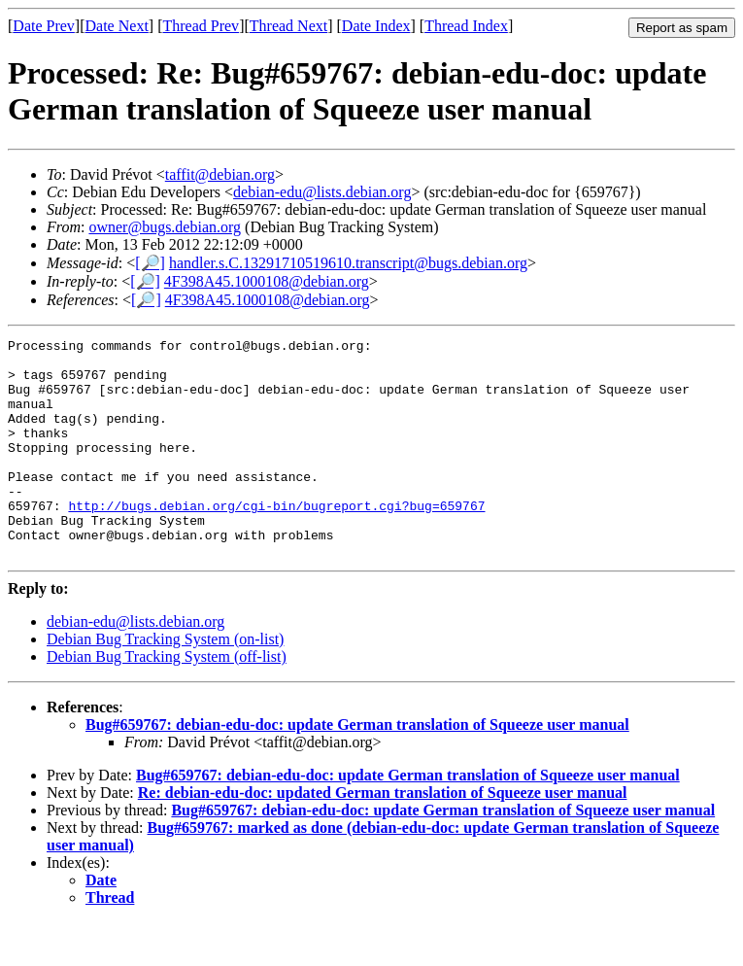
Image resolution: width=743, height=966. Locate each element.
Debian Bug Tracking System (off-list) (167, 700)
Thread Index (466, 25)
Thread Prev (200, 25)
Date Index (376, 25)
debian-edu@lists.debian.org (322, 192)
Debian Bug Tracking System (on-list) (165, 682)
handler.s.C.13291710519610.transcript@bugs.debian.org (348, 263)
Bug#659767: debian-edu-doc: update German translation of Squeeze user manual (357, 768)
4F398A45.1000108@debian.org (266, 281)
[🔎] (150, 263)
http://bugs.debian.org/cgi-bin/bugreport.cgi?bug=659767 (276, 540)
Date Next (117, 25)
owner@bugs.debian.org (164, 227)
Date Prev (44, 25)
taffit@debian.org (220, 174)
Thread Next (288, 25)
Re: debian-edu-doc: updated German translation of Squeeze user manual (382, 836)
